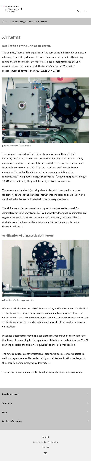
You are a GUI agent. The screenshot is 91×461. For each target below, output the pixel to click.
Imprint (45, 437)
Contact (45, 447)
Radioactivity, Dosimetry (23, 21)
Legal (45, 412)
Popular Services (45, 394)
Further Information (45, 421)
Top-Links (45, 403)
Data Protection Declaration (45, 442)
